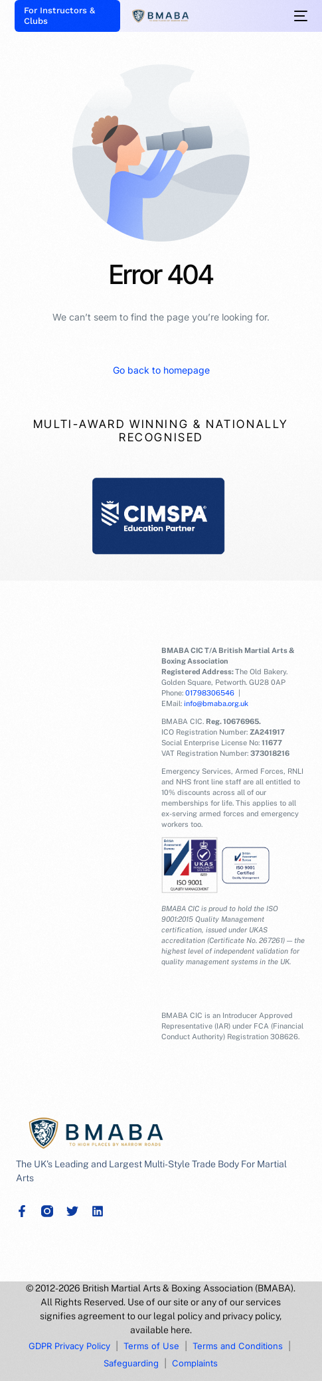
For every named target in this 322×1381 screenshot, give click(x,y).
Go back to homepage (161, 370)
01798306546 (209, 693)
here (180, 1330)
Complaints (195, 1363)
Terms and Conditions (238, 1346)
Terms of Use (151, 1346)
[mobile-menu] (299, 16)
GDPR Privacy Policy (69, 1346)
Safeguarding (131, 1363)
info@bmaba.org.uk (216, 703)
